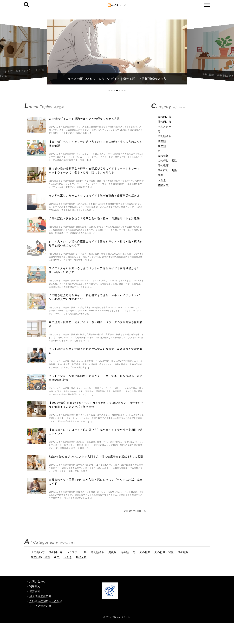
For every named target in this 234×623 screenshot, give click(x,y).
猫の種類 (163, 165)
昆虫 (160, 175)
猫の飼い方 (164, 121)
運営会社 (34, 591)
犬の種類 (163, 155)
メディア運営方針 (40, 605)
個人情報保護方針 (40, 596)
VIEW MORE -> (135, 511)
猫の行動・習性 (167, 170)
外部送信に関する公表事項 (45, 601)
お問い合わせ (37, 581)
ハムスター (164, 126)
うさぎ (162, 180)
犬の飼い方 (164, 116)
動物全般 (163, 185)
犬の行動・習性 (167, 160)
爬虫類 (162, 141)
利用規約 (34, 586)
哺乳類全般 (164, 136)
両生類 (162, 146)
